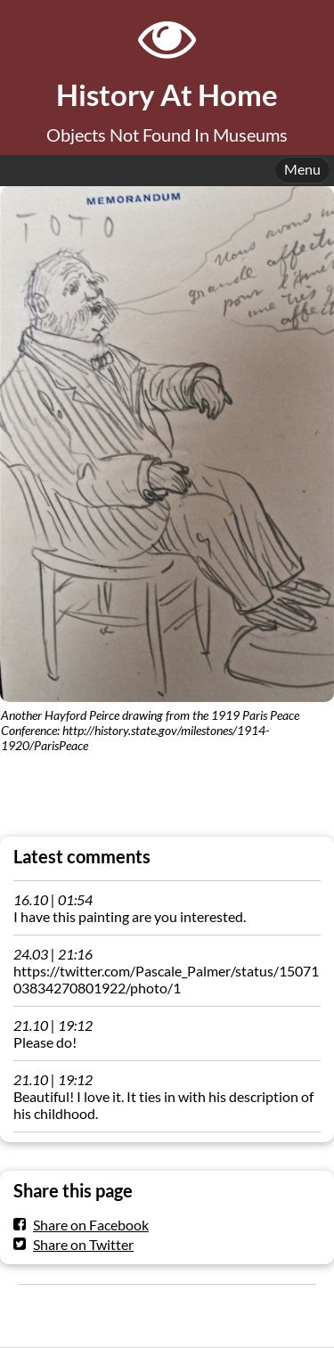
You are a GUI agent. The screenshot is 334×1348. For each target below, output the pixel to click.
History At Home (167, 95)
